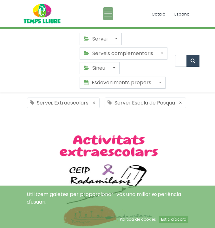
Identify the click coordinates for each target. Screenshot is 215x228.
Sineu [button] (95, 68)
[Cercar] (192, 61)
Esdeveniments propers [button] (118, 82)
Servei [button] (96, 38)
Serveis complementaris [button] (119, 53)
